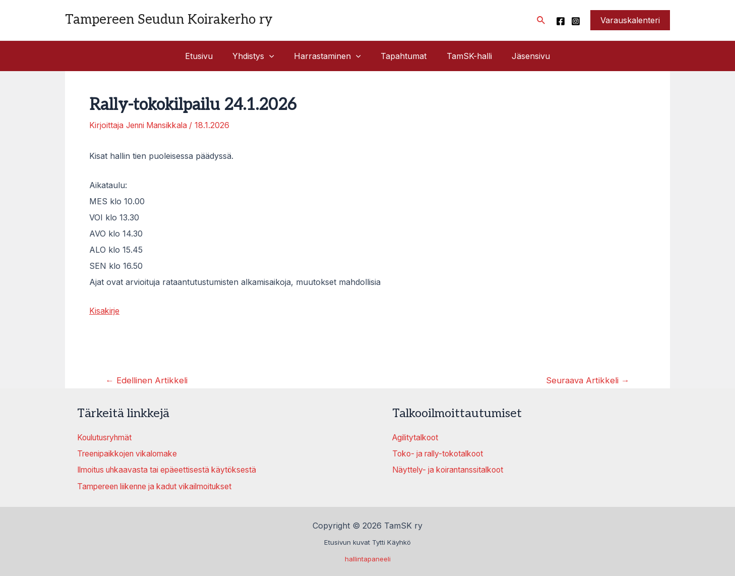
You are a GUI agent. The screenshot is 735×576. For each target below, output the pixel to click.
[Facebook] (560, 21)
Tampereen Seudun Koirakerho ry (169, 20)
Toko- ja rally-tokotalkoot (440, 453)
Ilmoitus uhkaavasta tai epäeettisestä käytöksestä (170, 469)
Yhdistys (259, 56)
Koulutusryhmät (107, 437)
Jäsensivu (522, 56)
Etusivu (208, 56)
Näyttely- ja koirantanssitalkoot (451, 469)
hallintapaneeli (368, 558)
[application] (275, 56)
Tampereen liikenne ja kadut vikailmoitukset (159, 485)
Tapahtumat (402, 56)
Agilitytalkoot (416, 437)
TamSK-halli (463, 56)
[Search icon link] (541, 20)
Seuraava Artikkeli (586, 379)
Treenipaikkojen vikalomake (130, 453)
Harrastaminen (329, 56)
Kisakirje (104, 311)
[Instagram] (575, 21)
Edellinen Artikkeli (147, 379)
